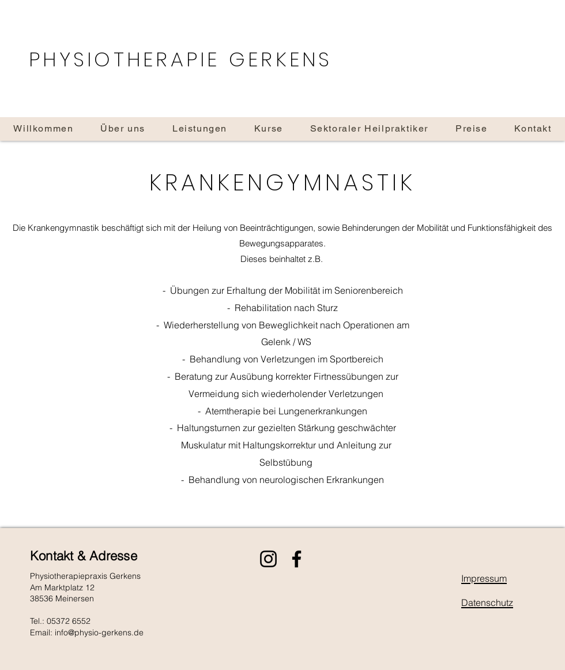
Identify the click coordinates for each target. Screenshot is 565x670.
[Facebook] (296, 559)
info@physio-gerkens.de (99, 632)
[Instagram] (268, 559)
